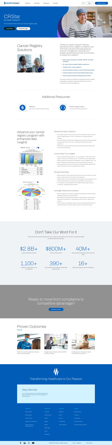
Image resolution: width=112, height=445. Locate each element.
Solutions (27, 3)
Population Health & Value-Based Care (29, 425)
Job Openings (62, 421)
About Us (61, 418)
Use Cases (37, 3)
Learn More (9, 28)
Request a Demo (101, 3)
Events (60, 415)
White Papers (47, 427)
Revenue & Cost (28, 418)
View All (19, 330)
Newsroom (61, 411)
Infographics (47, 434)
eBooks (46, 424)
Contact (76, 408)
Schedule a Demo (56, 309)
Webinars (46, 421)
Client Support (77, 418)
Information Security (78, 421)
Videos (45, 431)
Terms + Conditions (77, 443)
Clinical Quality (28, 415)
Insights (46, 418)
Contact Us (76, 415)
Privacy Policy (89, 443)
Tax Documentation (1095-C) (80, 424)
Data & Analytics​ (28, 411)
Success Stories (47, 415)
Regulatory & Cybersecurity (31, 421)
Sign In (89, 3)
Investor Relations (63, 424)
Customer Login (23, 28)
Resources (46, 3)
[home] (13, 3)
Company (55, 3)
